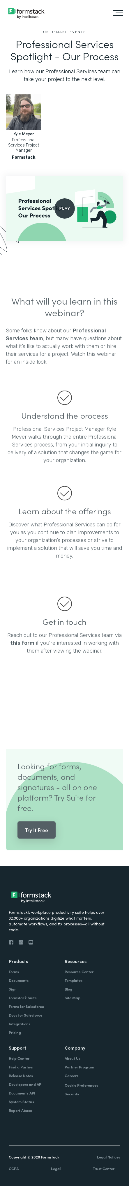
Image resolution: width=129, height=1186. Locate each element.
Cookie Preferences (81, 1085)
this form (22, 651)
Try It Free (36, 838)
